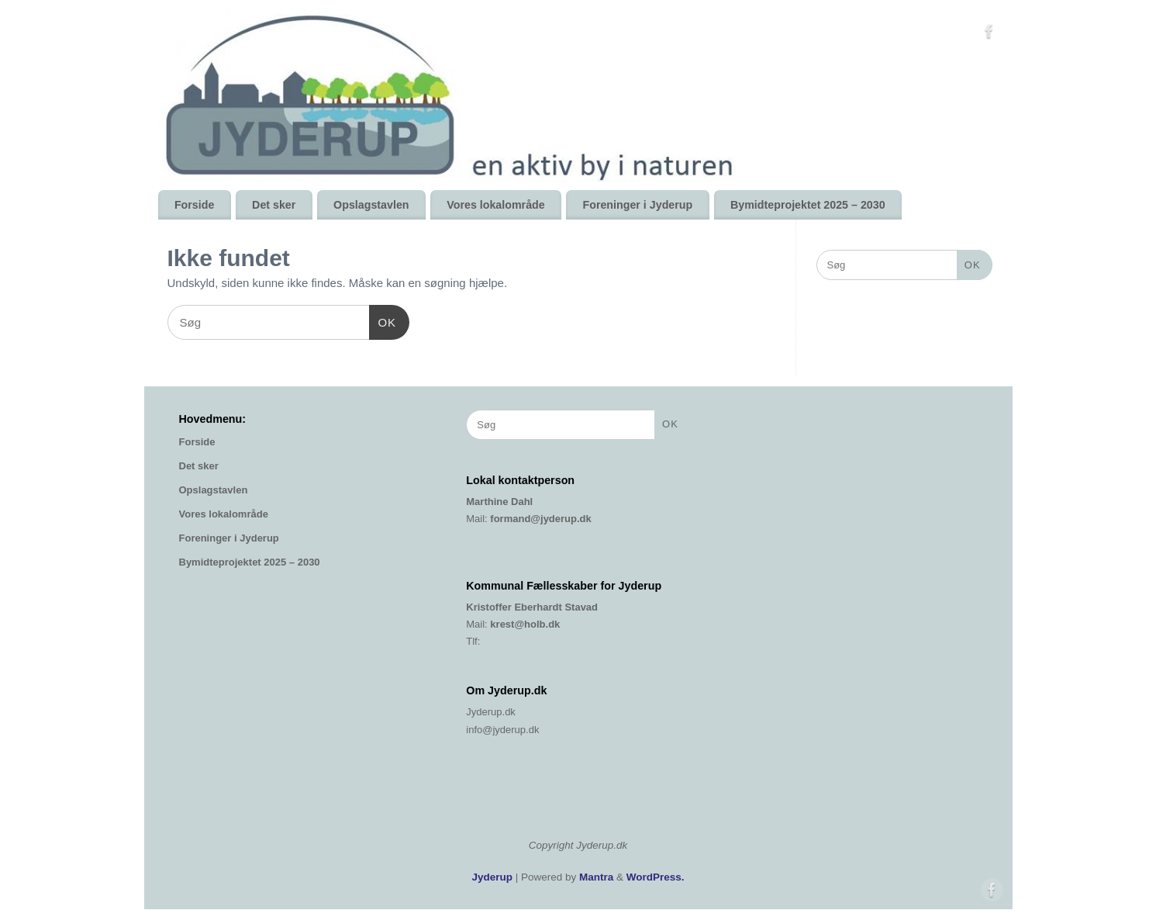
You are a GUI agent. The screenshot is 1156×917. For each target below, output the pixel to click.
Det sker (273, 205)
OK (383, 320)
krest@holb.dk (525, 624)
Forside (194, 205)
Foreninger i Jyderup (637, 205)
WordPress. (655, 877)
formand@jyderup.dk (540, 518)
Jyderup (491, 877)
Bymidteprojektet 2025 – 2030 (807, 205)
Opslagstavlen (371, 205)
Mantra (596, 877)
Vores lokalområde (495, 205)
